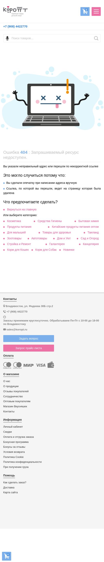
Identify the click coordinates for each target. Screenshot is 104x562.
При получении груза (15, 467)
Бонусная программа (16, 442)
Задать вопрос (28, 338)
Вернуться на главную (22, 209)
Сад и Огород (90, 238)
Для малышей (16, 232)
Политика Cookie (13, 457)
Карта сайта (10, 492)
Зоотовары (14, 238)
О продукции (10, 386)
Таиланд (93, 232)
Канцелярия (91, 244)
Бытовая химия (88, 221)
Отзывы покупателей (16, 391)
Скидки (7, 431)
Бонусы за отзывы (14, 446)
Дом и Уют (64, 238)
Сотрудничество (13, 396)
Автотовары (39, 238)
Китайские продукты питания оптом (75, 226)
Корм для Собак (46, 249)
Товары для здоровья (56, 232)
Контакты (8, 411)
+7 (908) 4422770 (15, 26)
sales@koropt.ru (16, 329)
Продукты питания (19, 226)
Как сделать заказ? (14, 482)
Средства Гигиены (50, 221)
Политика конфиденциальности (22, 462)
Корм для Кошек (18, 249)
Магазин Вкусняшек (15, 406)
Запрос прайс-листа (28, 348)
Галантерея (57, 244)
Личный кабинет (13, 426)
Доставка (8, 487)
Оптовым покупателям (16, 401)
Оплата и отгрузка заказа (18, 437)
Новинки (68, 249)
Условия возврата (14, 452)
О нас (6, 381)
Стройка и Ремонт (19, 244)
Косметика (14, 221)
